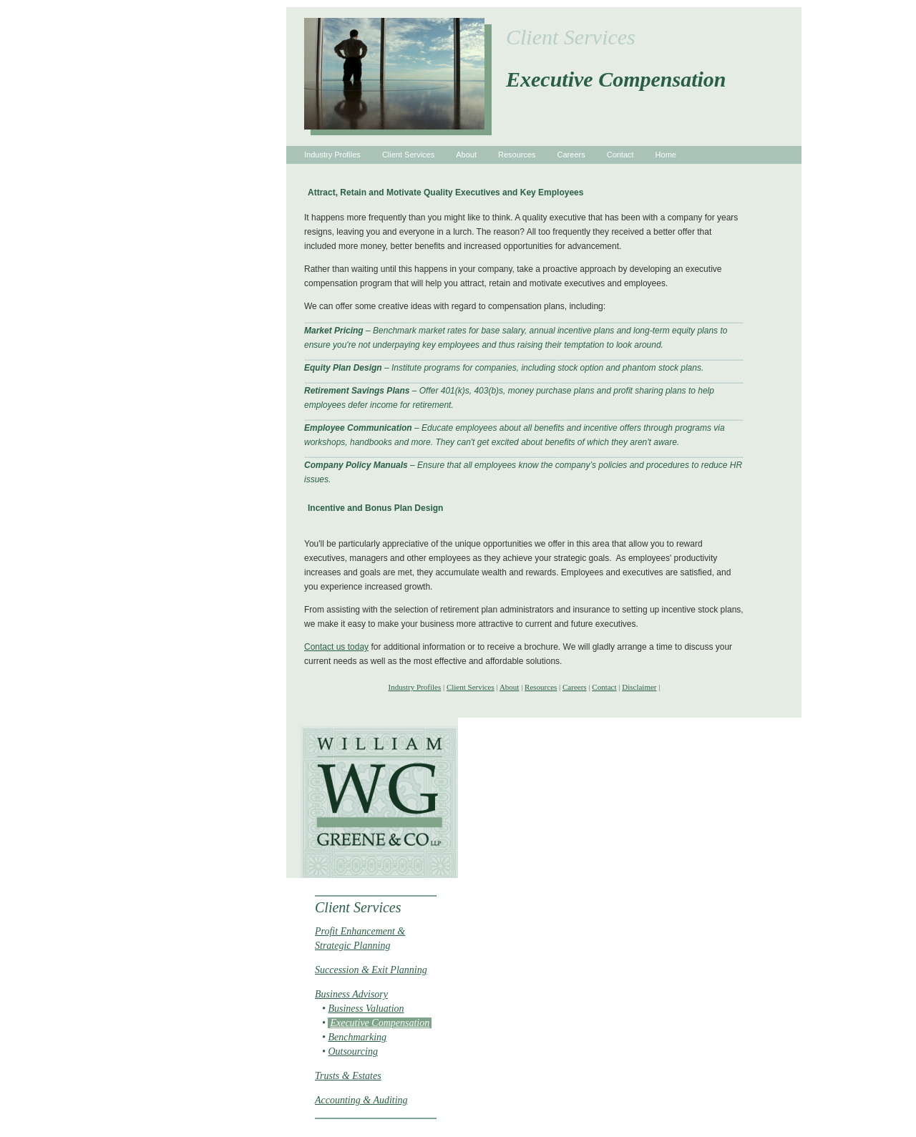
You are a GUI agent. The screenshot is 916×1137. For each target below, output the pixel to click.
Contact (620, 154)
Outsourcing (352, 1051)
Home (666, 154)
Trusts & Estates (348, 1075)
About (466, 154)
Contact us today (336, 647)
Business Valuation (366, 1008)
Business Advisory (351, 994)
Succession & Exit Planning (371, 970)
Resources (517, 154)
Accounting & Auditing (361, 1100)
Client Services (408, 154)
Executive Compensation (379, 1023)
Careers (571, 154)
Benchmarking (357, 1037)
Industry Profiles (332, 154)
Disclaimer (639, 687)
